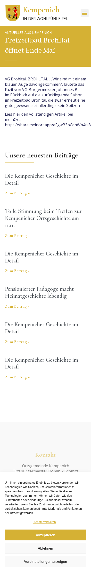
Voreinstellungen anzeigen (45, 561)
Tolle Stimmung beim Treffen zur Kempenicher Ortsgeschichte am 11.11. (43, 218)
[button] (85, 13)
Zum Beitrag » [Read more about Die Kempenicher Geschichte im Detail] (17, 193)
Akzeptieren (45, 535)
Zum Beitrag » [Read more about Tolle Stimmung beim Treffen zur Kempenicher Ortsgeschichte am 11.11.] (17, 235)
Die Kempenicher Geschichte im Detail (41, 179)
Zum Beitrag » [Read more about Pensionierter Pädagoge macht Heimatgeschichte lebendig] (17, 306)
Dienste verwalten (44, 522)
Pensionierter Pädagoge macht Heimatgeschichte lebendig (39, 292)
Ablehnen (45, 548)
